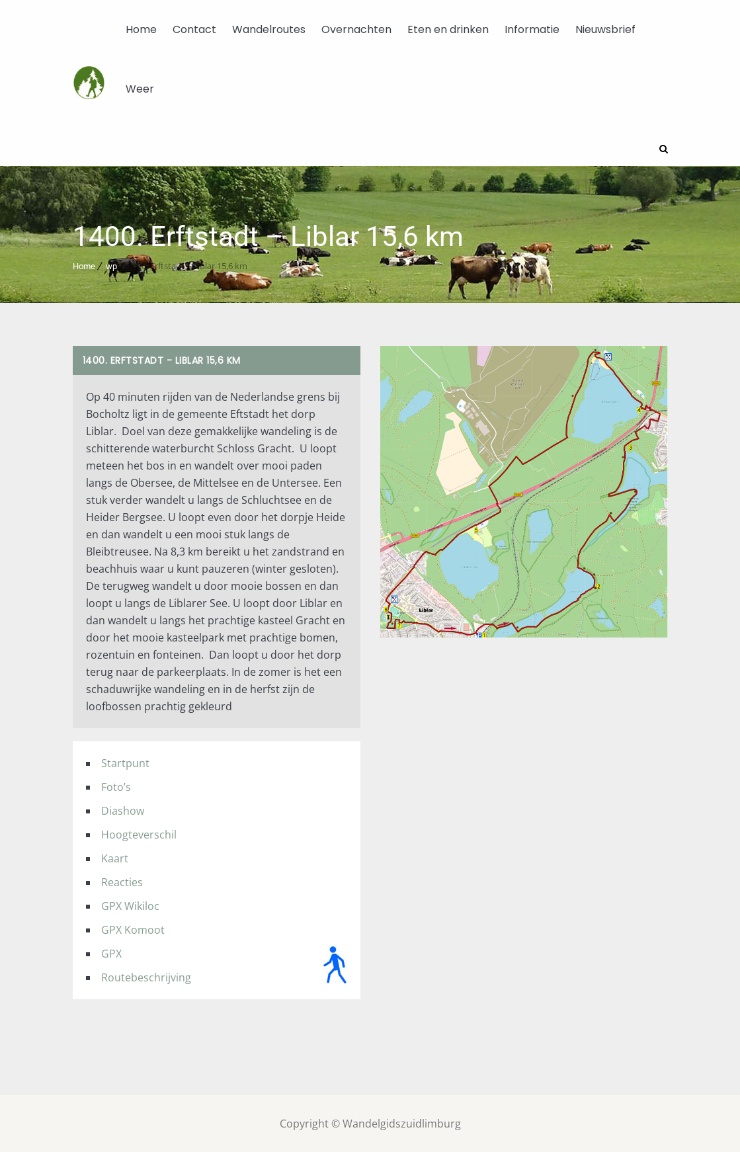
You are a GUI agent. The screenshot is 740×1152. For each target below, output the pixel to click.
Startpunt (125, 762)
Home (141, 29)
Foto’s (116, 786)
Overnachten (356, 29)
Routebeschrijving (146, 976)
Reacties (122, 881)
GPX (111, 953)
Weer (140, 89)
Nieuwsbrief (605, 29)
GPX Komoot (133, 929)
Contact (194, 29)
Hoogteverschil (139, 834)
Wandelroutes (269, 29)
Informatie (532, 29)
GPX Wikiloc (130, 905)
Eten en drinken (448, 29)
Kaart (114, 857)
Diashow (122, 810)
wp (111, 265)
